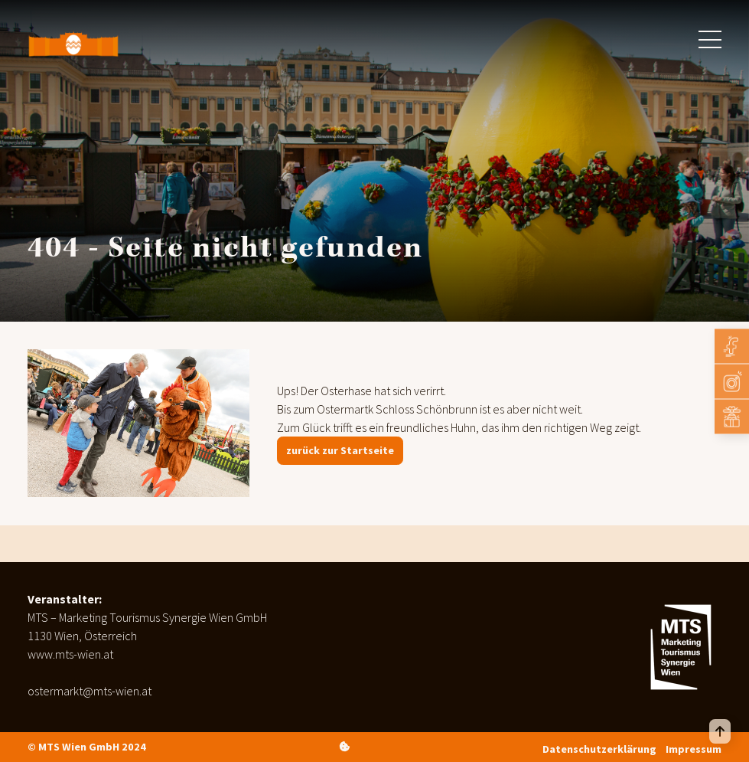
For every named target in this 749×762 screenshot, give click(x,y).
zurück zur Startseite (340, 450)
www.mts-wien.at (70, 654)
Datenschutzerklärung (599, 749)
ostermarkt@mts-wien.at (89, 690)
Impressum (693, 749)
